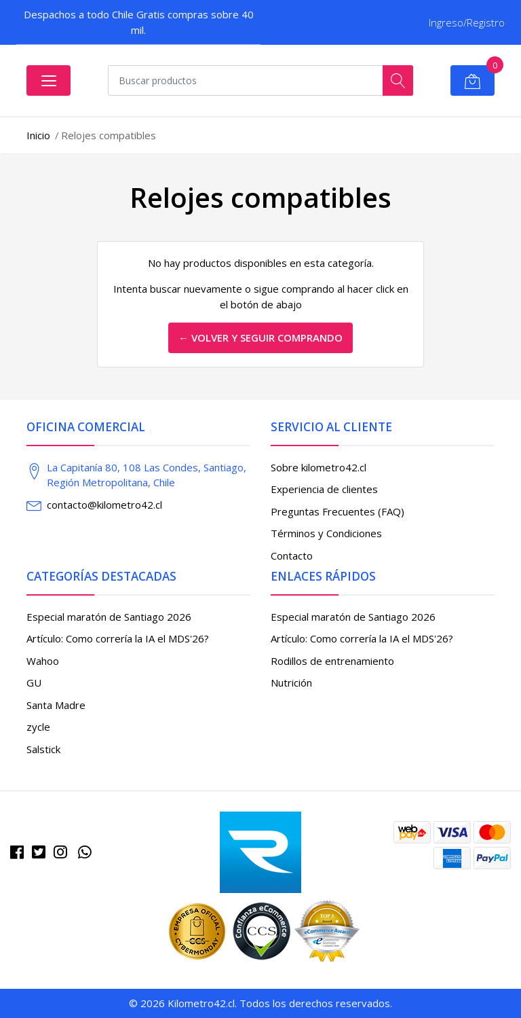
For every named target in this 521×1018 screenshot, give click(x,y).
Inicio (38, 135)
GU (33, 682)
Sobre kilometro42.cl (318, 467)
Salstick (43, 749)
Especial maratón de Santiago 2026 (108, 616)
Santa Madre (55, 705)
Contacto (292, 555)
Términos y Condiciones (326, 533)
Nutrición (291, 682)
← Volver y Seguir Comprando (260, 337)
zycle (38, 726)
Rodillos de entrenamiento (332, 661)
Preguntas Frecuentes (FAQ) (337, 511)
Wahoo (42, 661)
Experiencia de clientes (324, 489)
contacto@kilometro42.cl (104, 504)
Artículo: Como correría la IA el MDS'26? (117, 638)
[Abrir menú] (48, 80)
